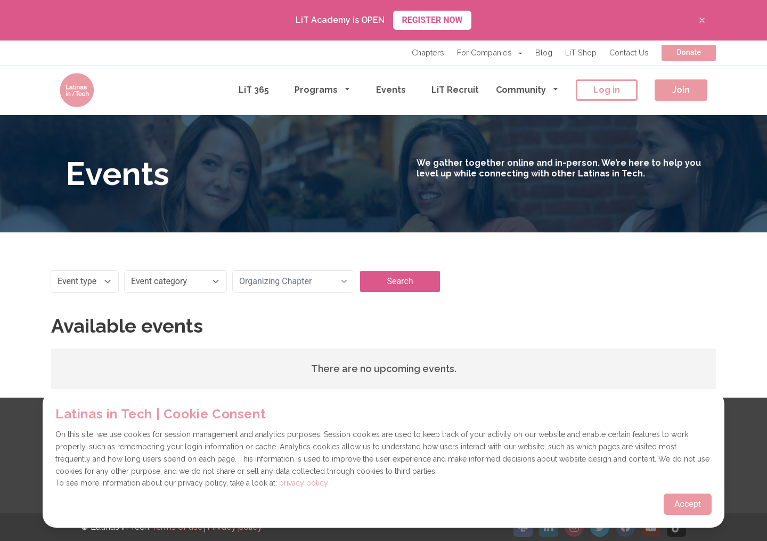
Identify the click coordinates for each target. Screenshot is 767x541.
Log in (606, 90)
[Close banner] (702, 20)
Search (400, 281)
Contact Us (629, 52)
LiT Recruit (455, 90)
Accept (687, 504)
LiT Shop (581, 52)
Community (527, 89)
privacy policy (303, 483)
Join (681, 90)
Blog (543, 52)
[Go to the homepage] (77, 90)
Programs (322, 89)
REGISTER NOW (432, 20)
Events (391, 90)
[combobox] (293, 281)
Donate (688, 52)
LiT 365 (254, 90)
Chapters (428, 52)
